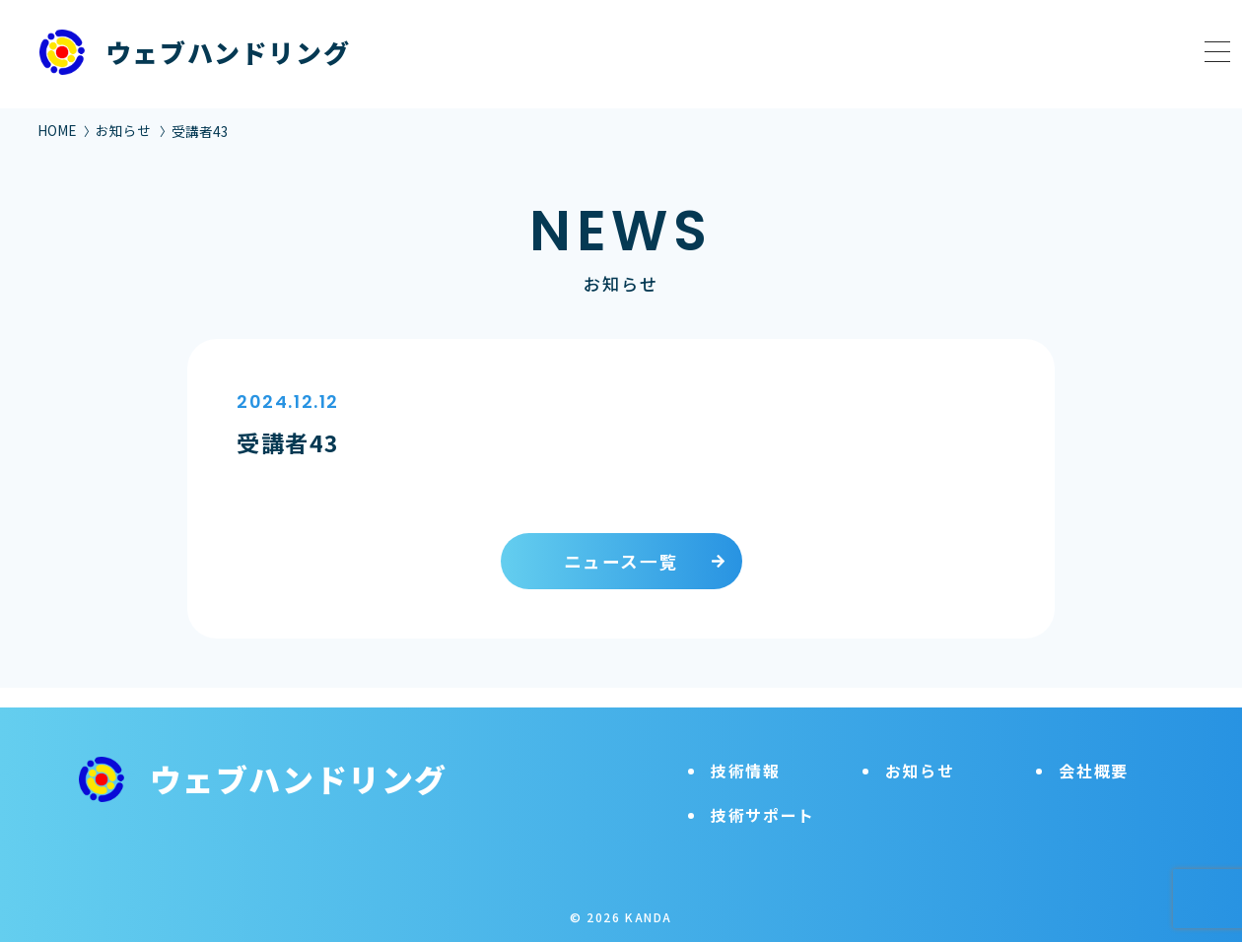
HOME (56, 130)
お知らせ (123, 130)
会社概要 (1093, 751)
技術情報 (745, 751)
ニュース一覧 (621, 561)
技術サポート (763, 795)
